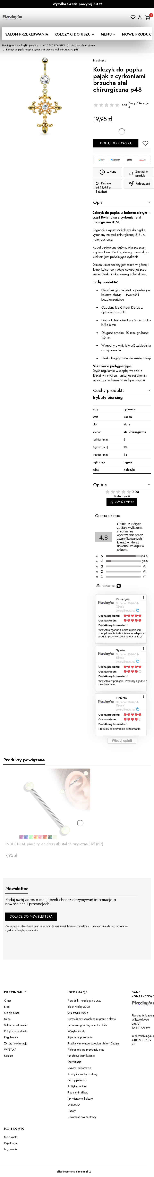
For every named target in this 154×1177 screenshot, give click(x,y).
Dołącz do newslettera (31, 916)
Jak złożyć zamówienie (81, 1056)
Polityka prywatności (16, 1031)
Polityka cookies (77, 1086)
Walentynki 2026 (78, 1013)
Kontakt (8, 1056)
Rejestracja (10, 1143)
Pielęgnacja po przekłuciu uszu (86, 1050)
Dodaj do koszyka (116, 143)
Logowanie (10, 1149)
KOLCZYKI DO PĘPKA (54, 45)
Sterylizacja (74, 1062)
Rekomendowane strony (82, 1117)
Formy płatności (77, 1080)
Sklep (7, 1019)
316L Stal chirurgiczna (82, 45)
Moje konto (10, 1137)
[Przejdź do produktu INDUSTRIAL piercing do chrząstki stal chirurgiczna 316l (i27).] (54, 804)
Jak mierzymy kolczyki (81, 1099)
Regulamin (45, 926)
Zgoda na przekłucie (80, 1037)
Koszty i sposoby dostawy (82, 1074)
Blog (7, 1007)
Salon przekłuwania (15, 1025)
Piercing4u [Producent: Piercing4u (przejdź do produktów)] (99, 60)
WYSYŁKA (10, 1050)
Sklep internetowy (72, 1172)
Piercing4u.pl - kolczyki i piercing (20, 45)
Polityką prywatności (27, 930)
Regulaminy (11, 1037)
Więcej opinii (122, 740)
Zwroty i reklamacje (15, 1043)
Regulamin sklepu (78, 1092)
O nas (7, 1000)
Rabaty (72, 1111)
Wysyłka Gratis (76, 1031)
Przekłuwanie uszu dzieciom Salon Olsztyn (93, 1043)
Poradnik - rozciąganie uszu (84, 1000)
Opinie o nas (11, 1013)
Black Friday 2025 (79, 1007)
